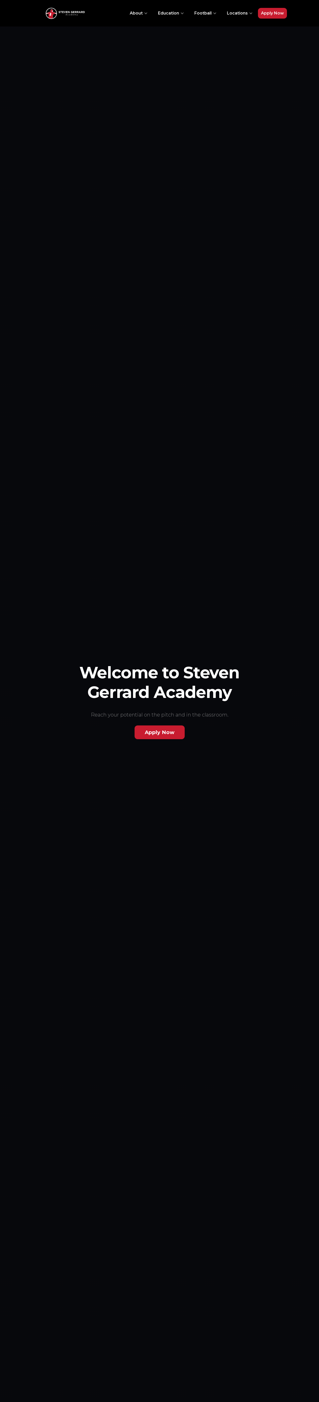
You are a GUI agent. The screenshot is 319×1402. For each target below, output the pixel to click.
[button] (139, 13)
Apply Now (272, 13)
